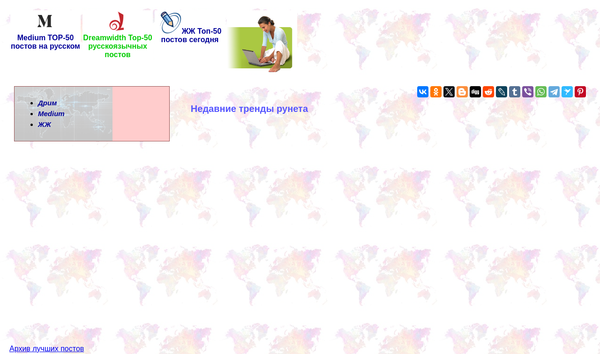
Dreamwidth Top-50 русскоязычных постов (117, 43)
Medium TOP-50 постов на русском (45, 38)
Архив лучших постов (46, 332)
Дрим (47, 103)
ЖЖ (44, 124)
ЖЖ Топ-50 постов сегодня (190, 35)
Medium (51, 114)
